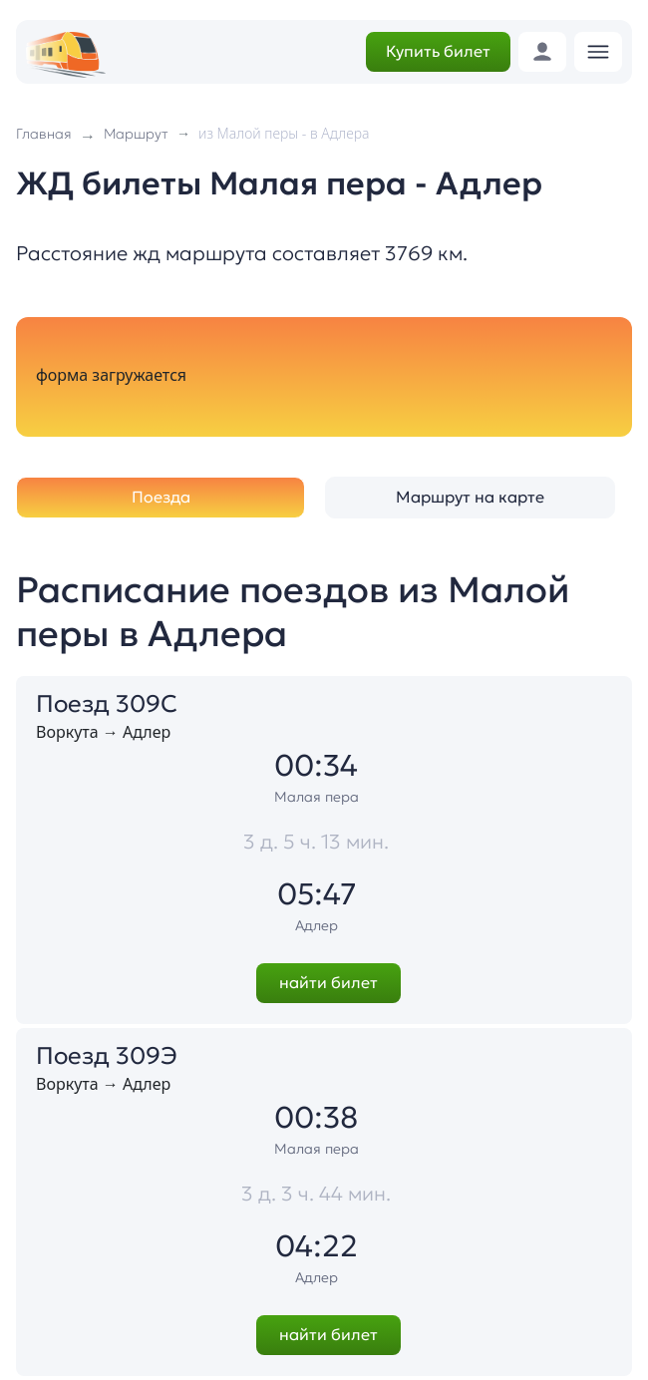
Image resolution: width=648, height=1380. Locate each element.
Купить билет (438, 51)
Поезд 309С (106, 704)
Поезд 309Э (106, 1056)
